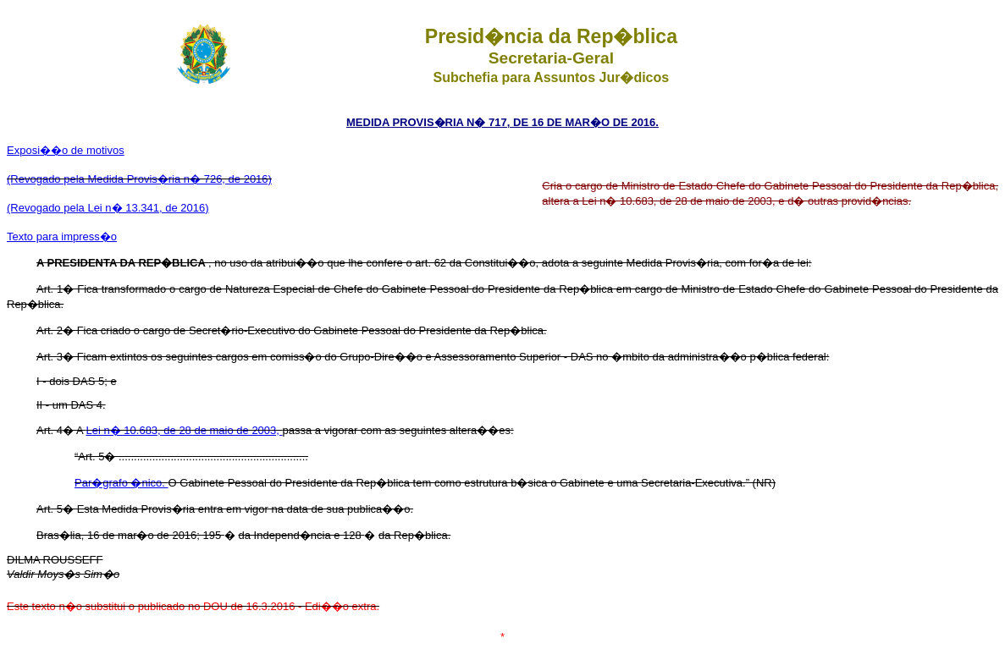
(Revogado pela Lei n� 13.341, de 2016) (108, 207)
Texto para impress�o (62, 236)
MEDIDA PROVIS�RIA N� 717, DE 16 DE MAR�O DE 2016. (502, 122)
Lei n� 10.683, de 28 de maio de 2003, (184, 430)
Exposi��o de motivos (65, 150)
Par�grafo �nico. (121, 482)
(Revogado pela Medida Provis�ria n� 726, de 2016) (139, 179)
